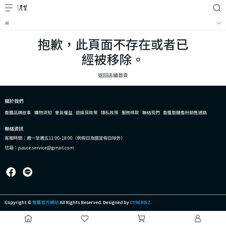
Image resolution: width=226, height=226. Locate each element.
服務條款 (130, 112)
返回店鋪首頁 (113, 75)
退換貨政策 (87, 112)
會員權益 (64, 112)
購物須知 (43, 112)
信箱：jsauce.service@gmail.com (39, 147)
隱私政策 (109, 112)
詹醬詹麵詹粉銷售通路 (185, 112)
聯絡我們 (151, 112)
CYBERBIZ (140, 202)
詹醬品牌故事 (18, 112)
